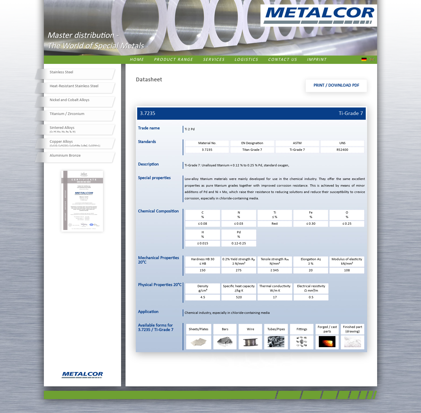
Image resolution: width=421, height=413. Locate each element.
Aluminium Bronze (65, 156)
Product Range (173, 59)
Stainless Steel (61, 72)
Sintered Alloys (63, 129)
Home (137, 59)
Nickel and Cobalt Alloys (69, 100)
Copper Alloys (75, 143)
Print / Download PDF (336, 85)
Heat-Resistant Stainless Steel (74, 86)
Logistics (246, 59)
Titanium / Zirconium (67, 114)
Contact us (282, 59)
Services (213, 59)
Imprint (317, 59)
